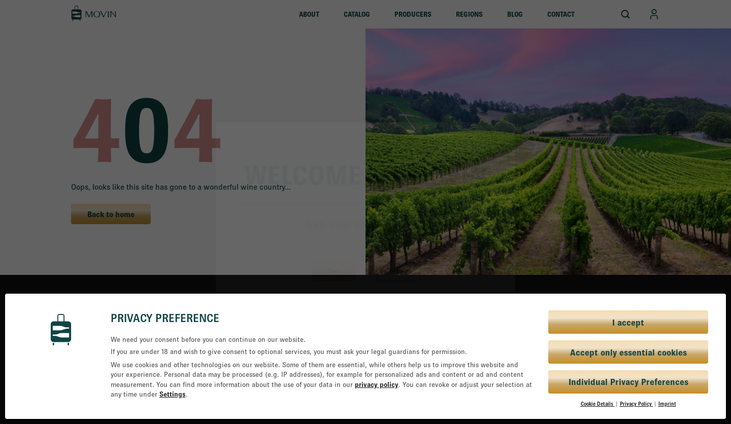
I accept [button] (628, 322)
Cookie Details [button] (598, 404)
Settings (172, 394)
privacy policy (376, 384)
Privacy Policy (636, 404)
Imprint (667, 404)
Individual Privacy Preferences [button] (628, 381)
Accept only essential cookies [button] (628, 352)
